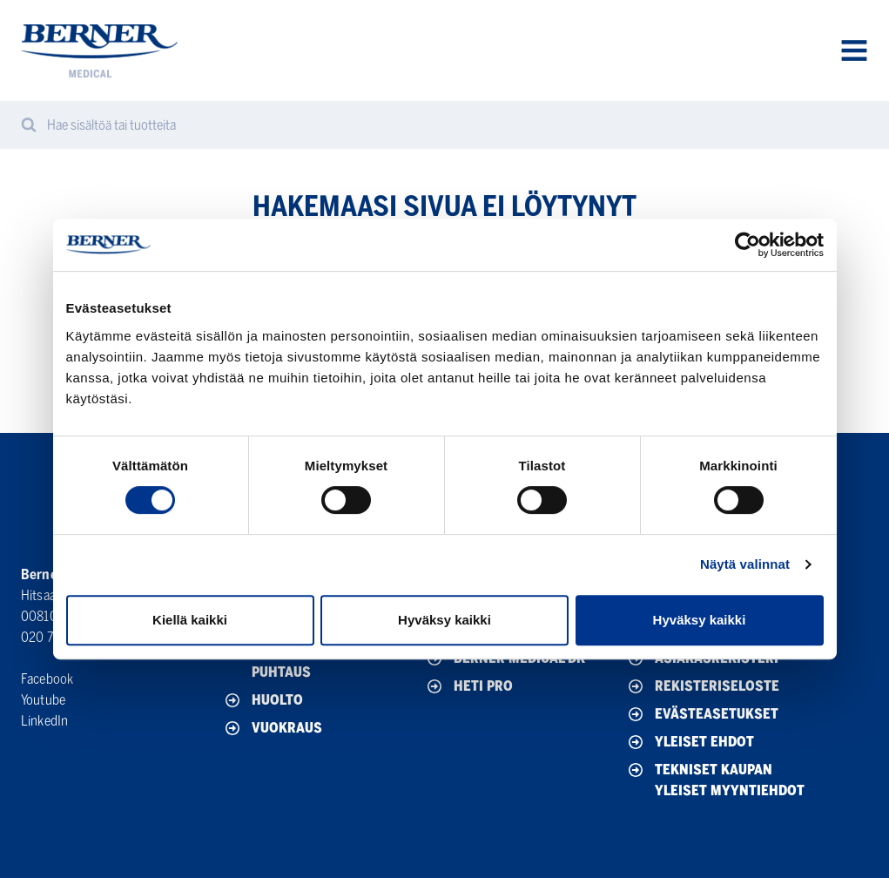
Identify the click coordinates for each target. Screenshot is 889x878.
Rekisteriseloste (702, 686)
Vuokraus (272, 728)
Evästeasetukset (701, 714)
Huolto (262, 700)
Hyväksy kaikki (444, 619)
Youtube (43, 700)
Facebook (47, 679)
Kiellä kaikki (189, 619)
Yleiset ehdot (689, 742)
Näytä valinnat (745, 564)
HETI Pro (468, 686)
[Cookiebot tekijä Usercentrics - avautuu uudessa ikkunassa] (747, 245)
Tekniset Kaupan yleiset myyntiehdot (715, 779)
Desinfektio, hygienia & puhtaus (318, 660)
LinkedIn (44, 721)
